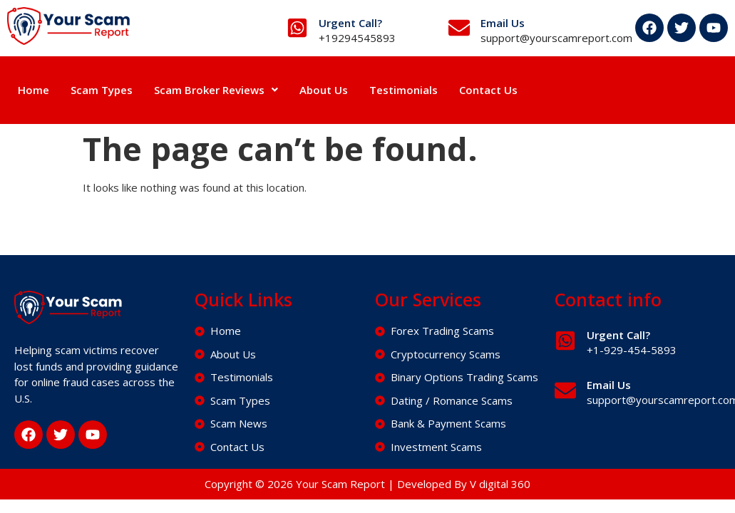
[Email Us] (459, 27)
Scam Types (102, 90)
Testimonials (403, 90)
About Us (323, 90)
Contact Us (488, 90)
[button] (216, 90)
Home (33, 90)
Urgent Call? (350, 23)
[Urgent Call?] (297, 27)
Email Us (502, 23)
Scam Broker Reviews (216, 90)
